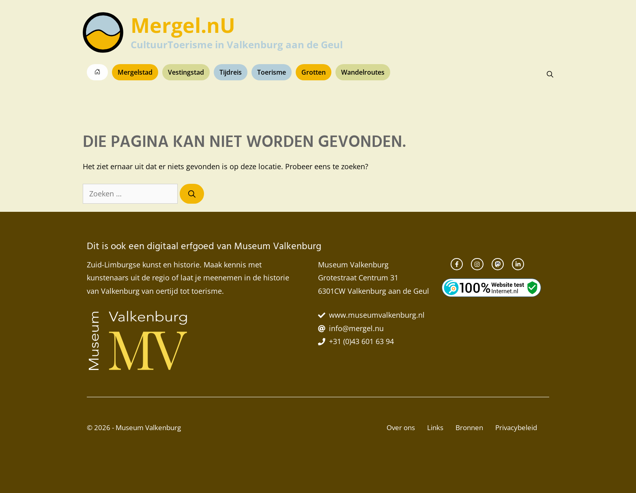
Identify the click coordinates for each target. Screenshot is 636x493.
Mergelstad (135, 72)
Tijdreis (230, 72)
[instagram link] (477, 264)
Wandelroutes (363, 72)
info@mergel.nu (356, 328)
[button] (550, 74)
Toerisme (271, 72)
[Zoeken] (192, 194)
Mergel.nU (183, 25)
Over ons (401, 427)
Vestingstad (186, 72)
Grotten (313, 72)
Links (435, 427)
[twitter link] (518, 264)
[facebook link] (457, 264)
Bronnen (469, 427)
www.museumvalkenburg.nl (377, 315)
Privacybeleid (516, 427)
